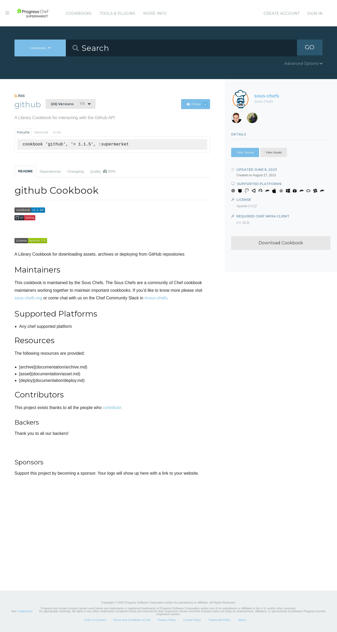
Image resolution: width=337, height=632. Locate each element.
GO (310, 48)
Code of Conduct (95, 619)
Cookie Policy (192, 619)
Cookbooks (79, 13)
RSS (19, 96)
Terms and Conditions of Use (131, 619)
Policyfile (23, 132)
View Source (245, 152)
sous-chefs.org (28, 298)
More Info (155, 13)
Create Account (281, 13)
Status (242, 619)
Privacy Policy (167, 619)
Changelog (75, 171)
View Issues (274, 152)
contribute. (112, 407)
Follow (196, 104)
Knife (57, 132)
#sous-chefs (156, 298)
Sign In (315, 13)
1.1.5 (68, 104)
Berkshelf (41, 132)
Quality (102, 171)
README (25, 171)
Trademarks (25, 611)
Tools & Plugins (117, 13)
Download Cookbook (281, 242)
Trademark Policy (219, 619)
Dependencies (50, 171)
